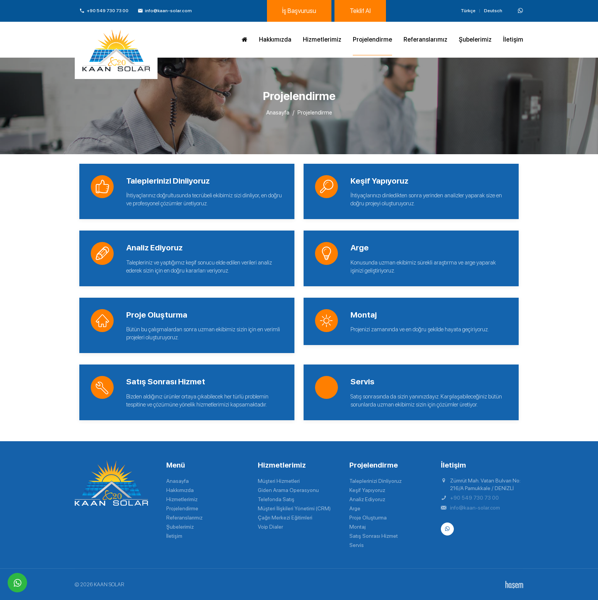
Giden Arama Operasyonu (288, 490)
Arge (354, 508)
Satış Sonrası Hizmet (373, 536)
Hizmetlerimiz (322, 39)
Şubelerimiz (475, 39)
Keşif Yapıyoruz (367, 490)
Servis (356, 545)
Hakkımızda (275, 39)
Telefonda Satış (276, 499)
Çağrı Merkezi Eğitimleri (285, 518)
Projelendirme (372, 39)
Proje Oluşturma (368, 518)
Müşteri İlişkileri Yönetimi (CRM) (294, 508)
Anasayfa (277, 112)
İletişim (513, 39)
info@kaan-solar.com (475, 508)
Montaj (357, 527)
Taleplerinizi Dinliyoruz (375, 481)
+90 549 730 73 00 (474, 498)
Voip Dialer (270, 527)
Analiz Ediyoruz (367, 499)
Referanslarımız (425, 39)
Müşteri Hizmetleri (279, 481)
